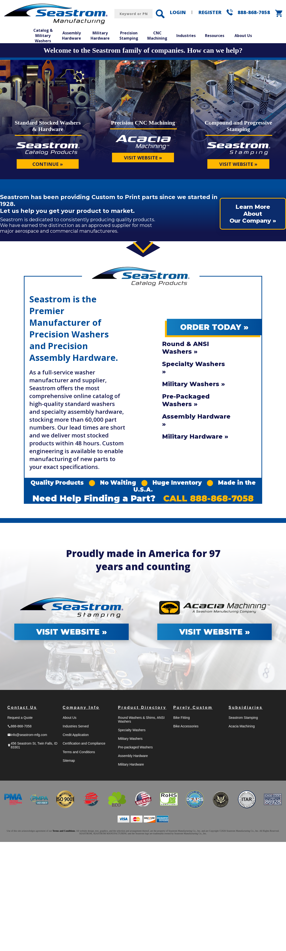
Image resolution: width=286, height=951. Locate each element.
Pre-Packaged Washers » (186, 400)
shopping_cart (279, 13)
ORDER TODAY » (214, 327)
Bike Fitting (181, 718)
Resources (214, 35)
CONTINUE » (47, 164)
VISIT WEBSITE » (143, 157)
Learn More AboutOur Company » (253, 213)
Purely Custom (193, 707)
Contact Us (22, 707)
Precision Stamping (128, 35)
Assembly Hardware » (196, 420)
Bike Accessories (186, 726)
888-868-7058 (254, 12)
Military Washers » (193, 384)
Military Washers (130, 739)
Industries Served (76, 726)
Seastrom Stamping (243, 718)
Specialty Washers (131, 730)
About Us (243, 35)
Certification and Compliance (84, 743)
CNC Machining (157, 35)
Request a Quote (20, 718)
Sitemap (69, 760)
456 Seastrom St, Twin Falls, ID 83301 (32, 745)
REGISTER (209, 12)
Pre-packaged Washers (135, 747)
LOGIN (178, 12)
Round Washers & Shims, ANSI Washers (141, 719)
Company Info (81, 707)
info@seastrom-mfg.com (27, 735)
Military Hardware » (195, 436)
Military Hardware (100, 35)
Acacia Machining (242, 726)
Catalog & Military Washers (43, 35)
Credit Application (76, 735)
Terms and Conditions (79, 752)
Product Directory (142, 707)
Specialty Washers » (193, 367)
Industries (186, 35)
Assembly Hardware (71, 35)
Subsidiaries (246, 707)
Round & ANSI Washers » (185, 347)
